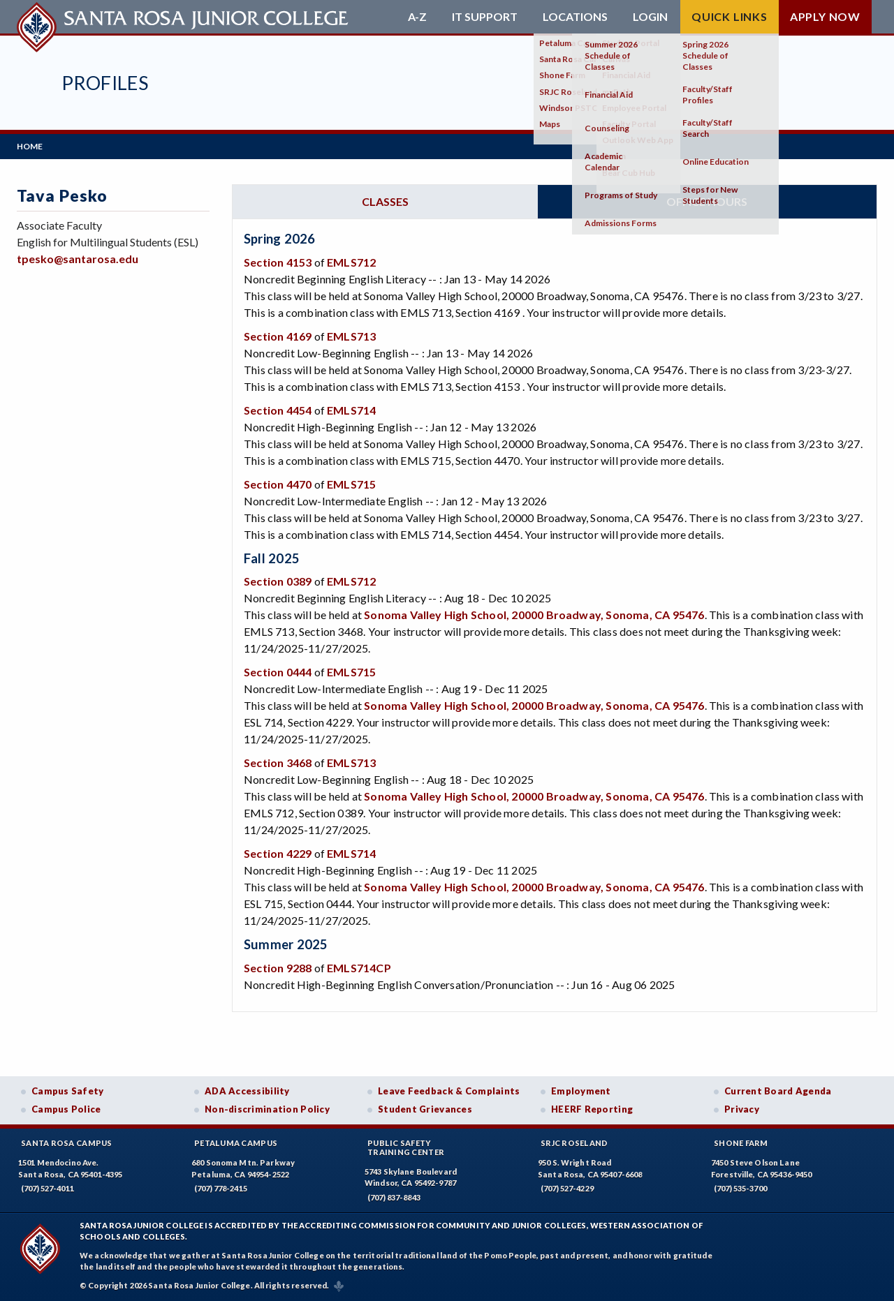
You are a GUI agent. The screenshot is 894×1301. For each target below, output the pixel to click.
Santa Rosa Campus (66, 1142)
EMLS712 (351, 262)
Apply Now (825, 16)
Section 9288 (278, 967)
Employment (581, 1090)
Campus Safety (67, 1090)
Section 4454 (278, 410)
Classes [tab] (385, 201)
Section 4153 (278, 262)
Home (30, 146)
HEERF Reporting (592, 1109)
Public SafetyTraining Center (405, 1147)
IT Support (485, 16)
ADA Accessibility (247, 1090)
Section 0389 (278, 581)
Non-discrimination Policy (267, 1109)
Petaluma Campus (235, 1142)
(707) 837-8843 (393, 1197)
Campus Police (66, 1109)
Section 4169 (278, 336)
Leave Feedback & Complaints (449, 1090)
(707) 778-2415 (220, 1188)
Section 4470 (278, 484)
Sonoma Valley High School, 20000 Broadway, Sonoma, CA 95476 (534, 614)
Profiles (104, 82)
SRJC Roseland (574, 1142)
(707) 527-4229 (567, 1188)
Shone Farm (741, 1142)
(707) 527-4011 (47, 1188)
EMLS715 (351, 484)
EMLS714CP (359, 967)
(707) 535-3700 (740, 1188)
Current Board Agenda (778, 1090)
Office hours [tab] (706, 201)
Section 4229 (278, 853)
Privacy (741, 1109)
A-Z (417, 16)
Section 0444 (278, 671)
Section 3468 (278, 762)
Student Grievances (425, 1109)
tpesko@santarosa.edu (77, 258)
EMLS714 (351, 410)
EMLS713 (351, 336)
